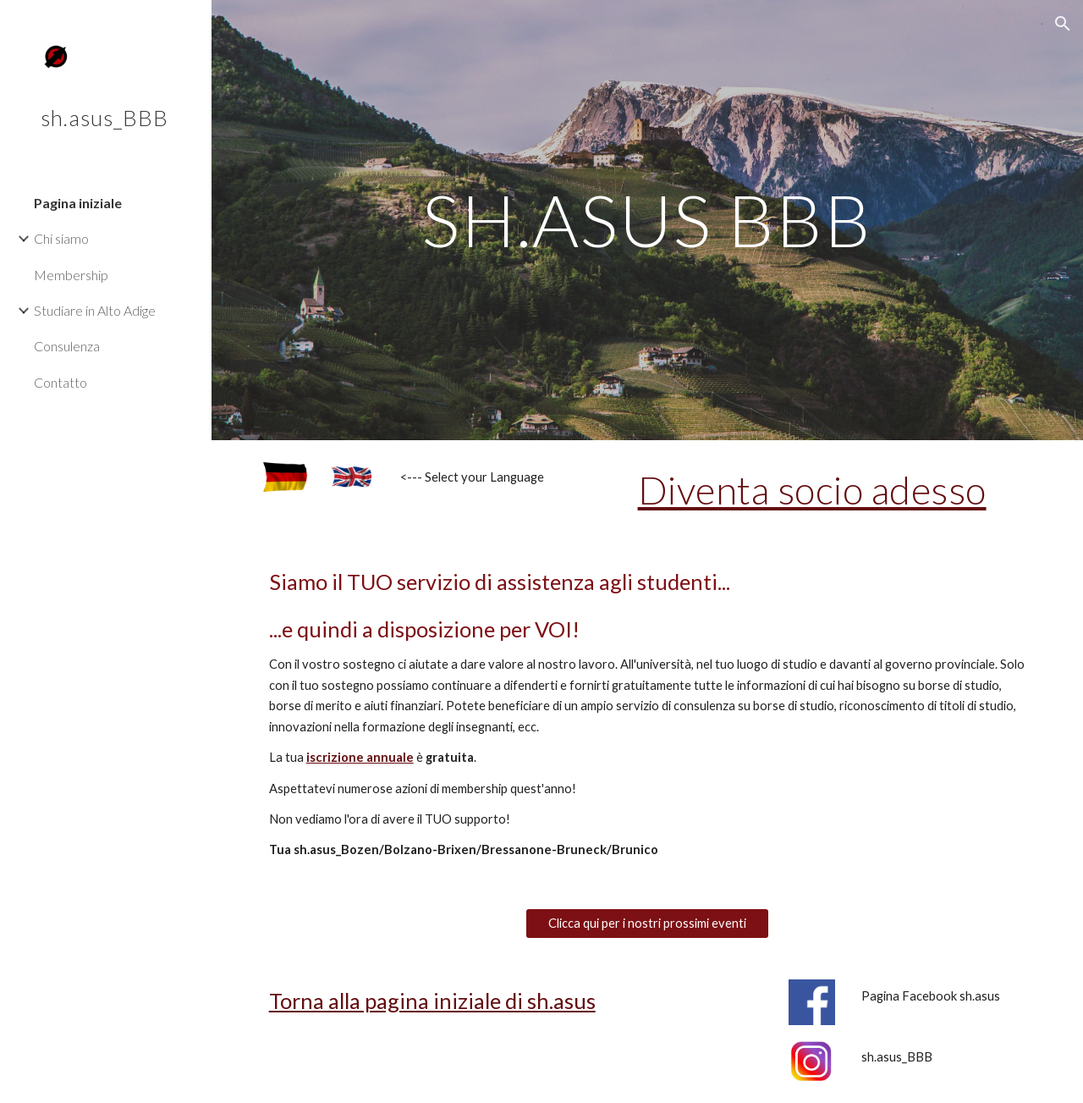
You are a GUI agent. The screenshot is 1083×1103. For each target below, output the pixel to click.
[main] (647, 219)
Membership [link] (71, 275)
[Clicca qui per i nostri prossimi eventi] (647, 923)
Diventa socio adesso (812, 489)
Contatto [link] (60, 382)
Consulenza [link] (67, 346)
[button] (1062, 23)
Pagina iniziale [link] (78, 203)
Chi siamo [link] (61, 238)
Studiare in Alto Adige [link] (95, 310)
